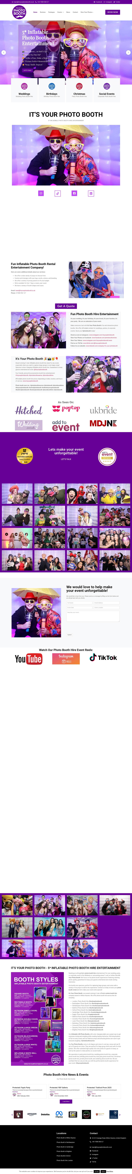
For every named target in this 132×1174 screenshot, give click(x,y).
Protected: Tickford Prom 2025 (99, 1088)
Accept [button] (97, 1171)
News (68, 12)
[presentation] (104, 627)
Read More (15, 1091)
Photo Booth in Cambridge (65, 1147)
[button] (60, 12)
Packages (51, 12)
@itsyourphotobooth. (16, 369)
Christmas (79, 93)
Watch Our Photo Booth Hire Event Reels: (66, 650)
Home (35, 12)
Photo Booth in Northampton (66, 1142)
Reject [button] (103, 1171)
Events (60, 12)
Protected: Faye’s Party (21, 1088)
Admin (19, 1094)
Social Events (106, 93)
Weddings (24, 93)
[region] (66, 52)
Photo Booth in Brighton (64, 1151)
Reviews (43, 12)
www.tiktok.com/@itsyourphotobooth (119, 343)
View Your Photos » (87, 12)
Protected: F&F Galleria (59, 1088)
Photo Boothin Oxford (63, 1156)
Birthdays (51, 93)
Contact (75, 12)
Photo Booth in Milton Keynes (66, 1138)
